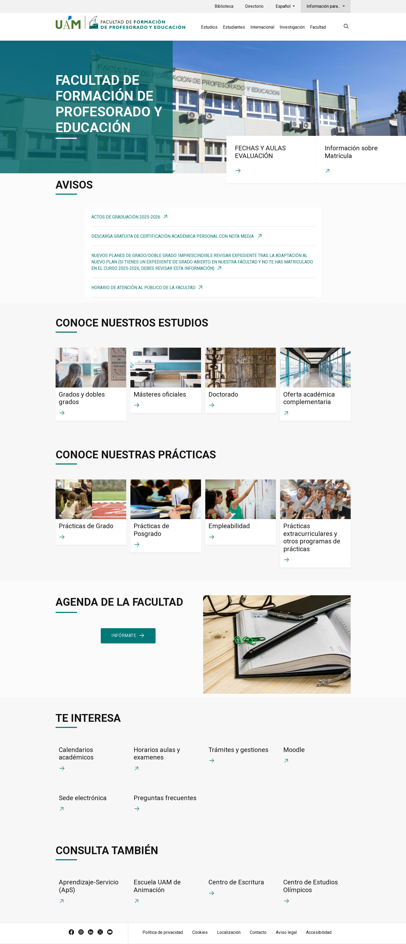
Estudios (209, 27)
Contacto (258, 932)
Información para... (324, 6)
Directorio (254, 6)
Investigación (292, 27)
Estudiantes (234, 27)
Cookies (200, 932)
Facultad (318, 27)
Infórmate (123, 635)
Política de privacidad (162, 932)
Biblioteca (224, 6)
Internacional (262, 27)
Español (284, 6)
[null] (346, 27)
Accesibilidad (318, 932)
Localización (229, 932)
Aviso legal (286, 932)
